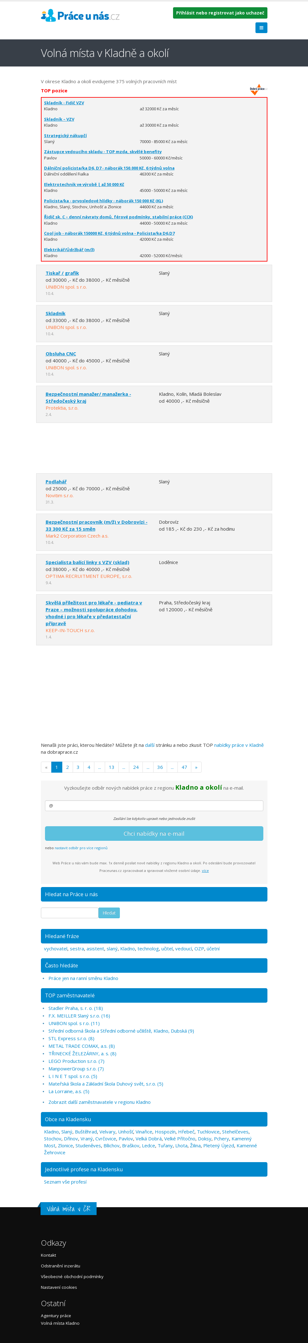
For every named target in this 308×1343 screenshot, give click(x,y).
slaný (112, 948)
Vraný (87, 1138)
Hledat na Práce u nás (71, 894)
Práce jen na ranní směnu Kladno (83, 978)
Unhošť (125, 1131)
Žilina (195, 1145)
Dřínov (71, 1138)
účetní (213, 948)
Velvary (107, 1131)
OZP (199, 948)
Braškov (130, 1145)
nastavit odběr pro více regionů (81, 847)
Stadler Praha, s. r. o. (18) (75, 1008)
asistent (95, 948)
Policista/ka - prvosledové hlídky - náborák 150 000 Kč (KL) (103, 200)
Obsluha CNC (61, 353)
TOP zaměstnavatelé (70, 995)
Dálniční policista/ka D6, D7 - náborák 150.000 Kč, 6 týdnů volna (109, 167)
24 (136, 767)
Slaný (66, 1131)
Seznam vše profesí (65, 1182)
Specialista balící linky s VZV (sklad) (87, 562)
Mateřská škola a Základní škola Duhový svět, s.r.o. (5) (105, 1084)
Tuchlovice (208, 1131)
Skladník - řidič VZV (64, 102)
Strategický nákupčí (65, 135)
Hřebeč (186, 1131)
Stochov (52, 1138)
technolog (148, 948)
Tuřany (165, 1145)
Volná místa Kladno (60, 1323)
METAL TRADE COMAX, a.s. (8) (81, 1046)
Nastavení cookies (59, 1287)
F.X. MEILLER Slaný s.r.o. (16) (79, 1015)
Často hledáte (61, 965)
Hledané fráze (62, 936)
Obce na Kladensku (68, 1119)
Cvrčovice (105, 1138)
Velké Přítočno (179, 1138)
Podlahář (56, 481)
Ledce (148, 1145)
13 (112, 767)
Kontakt (48, 1255)
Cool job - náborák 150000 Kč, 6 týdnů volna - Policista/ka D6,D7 (109, 233)
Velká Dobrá (149, 1138)
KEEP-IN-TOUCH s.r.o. (70, 630)
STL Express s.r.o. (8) (71, 1038)
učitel (167, 948)
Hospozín (165, 1131)
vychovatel (55, 948)
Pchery (221, 1138)
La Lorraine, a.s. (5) (68, 1091)
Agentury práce (56, 1315)
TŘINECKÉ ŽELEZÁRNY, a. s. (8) (82, 1053)
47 (184, 767)
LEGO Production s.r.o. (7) (76, 1061)
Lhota (181, 1145)
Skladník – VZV (59, 119)
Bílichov (112, 1145)
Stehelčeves (235, 1131)
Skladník (55, 313)
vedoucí (183, 948)
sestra (77, 948)
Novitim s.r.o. (60, 495)
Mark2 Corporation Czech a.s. (77, 536)
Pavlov (126, 1138)
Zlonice (65, 1145)
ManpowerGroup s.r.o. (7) (76, 1068)
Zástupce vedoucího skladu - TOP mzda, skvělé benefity (103, 151)
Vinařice (144, 1131)
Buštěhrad (86, 1131)
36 (160, 767)
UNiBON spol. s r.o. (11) (74, 1023)
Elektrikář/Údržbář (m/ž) (69, 249)
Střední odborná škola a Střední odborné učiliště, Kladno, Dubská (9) (121, 1031)
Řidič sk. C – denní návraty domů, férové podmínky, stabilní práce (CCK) (118, 216)
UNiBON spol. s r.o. (66, 287)
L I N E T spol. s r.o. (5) (72, 1076)
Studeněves (88, 1145)
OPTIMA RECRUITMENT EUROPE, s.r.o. (89, 576)
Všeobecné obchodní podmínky (72, 1276)
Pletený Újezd (218, 1145)
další (149, 745)
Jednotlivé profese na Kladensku (84, 1169)
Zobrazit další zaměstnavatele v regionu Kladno (99, 1102)
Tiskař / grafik (62, 273)
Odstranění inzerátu (60, 1266)
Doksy (204, 1138)
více (205, 870)
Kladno (127, 948)
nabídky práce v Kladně (239, 745)
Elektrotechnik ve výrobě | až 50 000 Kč (84, 184)
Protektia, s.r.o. (62, 408)
